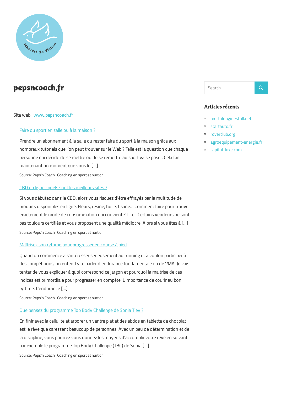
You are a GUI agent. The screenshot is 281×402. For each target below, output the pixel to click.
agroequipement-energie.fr (236, 142)
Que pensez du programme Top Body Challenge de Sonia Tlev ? (81, 310)
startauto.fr (221, 126)
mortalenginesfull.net (230, 118)
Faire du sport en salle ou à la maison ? (57, 130)
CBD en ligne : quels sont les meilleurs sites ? (63, 187)
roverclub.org (222, 134)
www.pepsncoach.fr (53, 114)
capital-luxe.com (226, 149)
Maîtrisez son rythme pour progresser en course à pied (73, 244)
